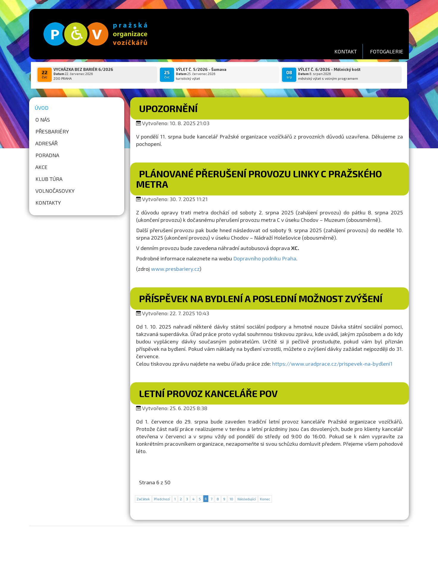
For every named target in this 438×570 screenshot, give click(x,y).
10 (231, 499)
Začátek (143, 499)
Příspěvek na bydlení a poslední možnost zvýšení (260, 298)
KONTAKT (345, 51)
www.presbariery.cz (175, 268)
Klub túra (48, 179)
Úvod (41, 107)
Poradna (47, 155)
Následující (246, 499)
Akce (41, 167)
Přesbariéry (52, 131)
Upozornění (168, 108)
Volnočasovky (55, 190)
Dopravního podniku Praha (264, 258)
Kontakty (48, 202)
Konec (265, 499)
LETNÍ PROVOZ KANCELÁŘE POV (208, 393)
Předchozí (162, 499)
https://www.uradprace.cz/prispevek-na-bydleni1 (332, 363)
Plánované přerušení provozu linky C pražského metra (259, 179)
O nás (42, 119)
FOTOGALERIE (386, 51)
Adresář (46, 143)
